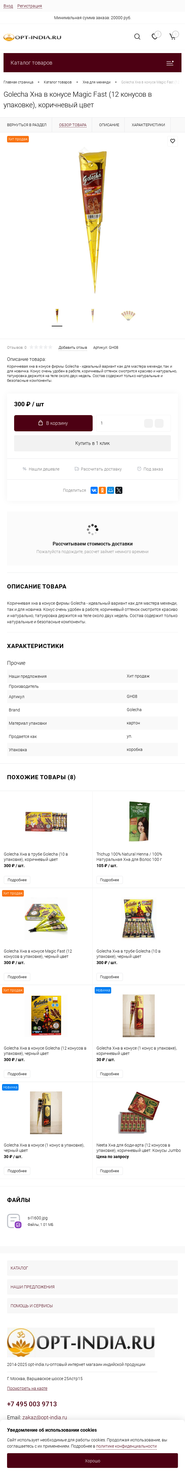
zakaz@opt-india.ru (44, 1417)
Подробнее (17, 880)
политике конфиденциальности (126, 1446)
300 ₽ (46, 868)
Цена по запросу (138, 1159)
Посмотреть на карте (27, 1388)
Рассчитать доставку (98, 469)
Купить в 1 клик (92, 443)
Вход (8, 6)
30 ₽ (138, 1062)
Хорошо (92, 1460)
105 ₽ (138, 868)
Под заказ (150, 468)
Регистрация (29, 6)
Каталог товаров (92, 62)
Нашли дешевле (40, 468)
